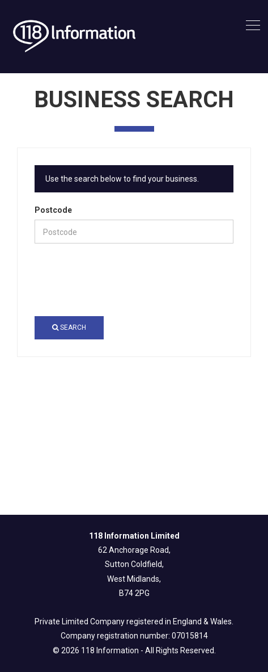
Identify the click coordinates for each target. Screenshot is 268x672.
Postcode (53, 210)
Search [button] (69, 327)
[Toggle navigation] (253, 26)
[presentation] (121, 280)
